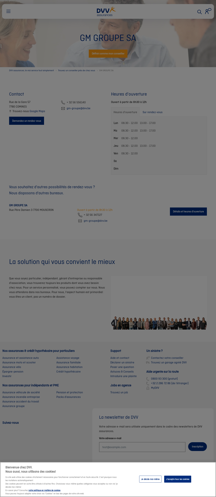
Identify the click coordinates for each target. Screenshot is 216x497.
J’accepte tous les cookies (177, 481)
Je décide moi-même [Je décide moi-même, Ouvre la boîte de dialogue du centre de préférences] (150, 481)
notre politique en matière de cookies (44, 492)
